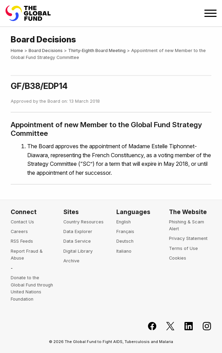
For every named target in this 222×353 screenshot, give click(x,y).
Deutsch (125, 241)
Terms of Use (183, 248)
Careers (19, 231)
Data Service (77, 241)
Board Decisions (46, 50)
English (123, 221)
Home (17, 50)
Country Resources (83, 221)
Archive (71, 260)
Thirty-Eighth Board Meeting (97, 50)
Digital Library (78, 251)
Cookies (177, 258)
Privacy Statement (188, 238)
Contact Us (22, 221)
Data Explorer (77, 231)
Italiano (123, 251)
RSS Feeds (22, 241)
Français (125, 231)
